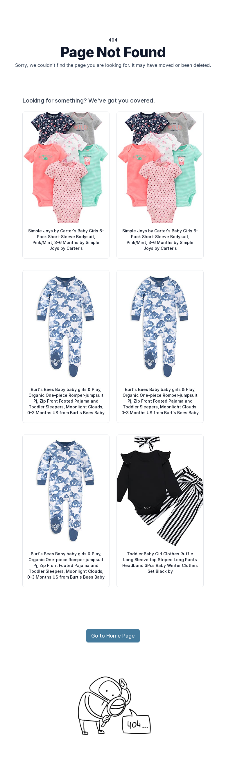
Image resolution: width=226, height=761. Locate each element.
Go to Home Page (113, 636)
